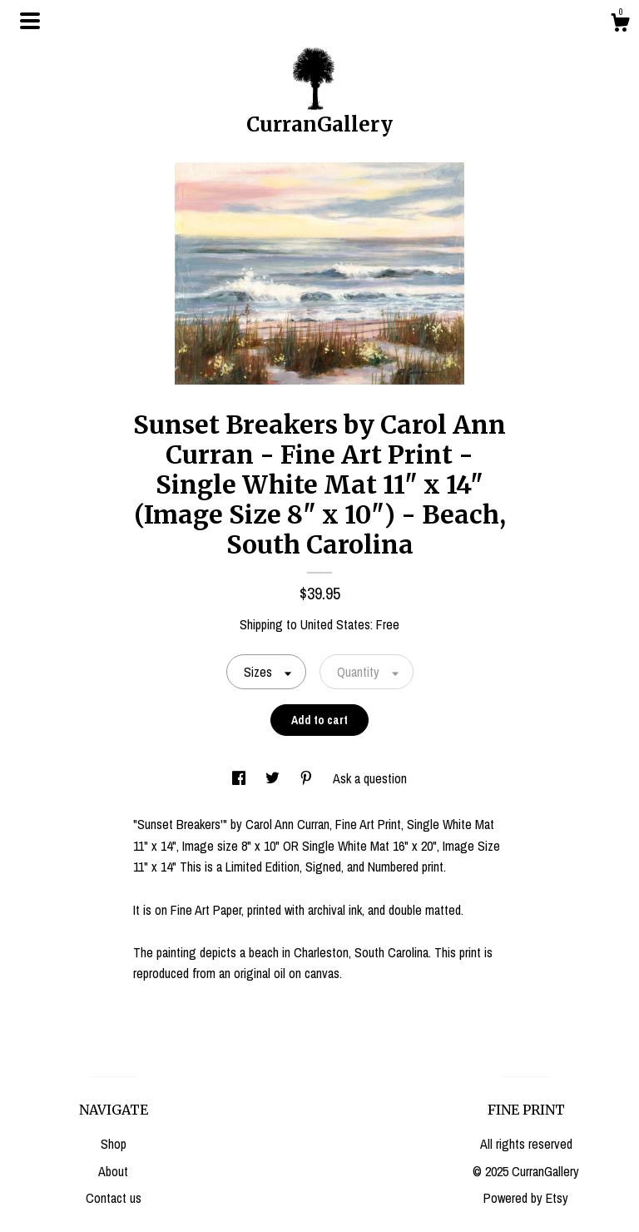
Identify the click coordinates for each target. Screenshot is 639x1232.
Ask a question (370, 778)
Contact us (113, 1198)
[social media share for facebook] (240, 778)
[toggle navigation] (30, 20)
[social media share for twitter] (274, 778)
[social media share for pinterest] (308, 778)
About (113, 1171)
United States (335, 624)
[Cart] (620, 24)
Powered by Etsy (525, 1198)
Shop (113, 1144)
